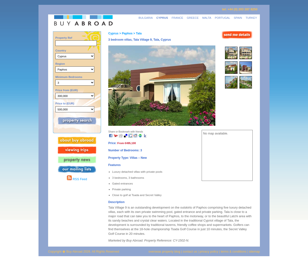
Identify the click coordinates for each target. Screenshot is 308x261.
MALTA (206, 17)
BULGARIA (146, 17)
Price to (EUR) (64, 103)
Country (60, 50)
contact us (190, 251)
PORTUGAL (222, 17)
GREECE (193, 17)
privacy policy (208, 251)
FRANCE (177, 17)
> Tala (137, 33)
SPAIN (238, 17)
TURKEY (251, 17)
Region (60, 63)
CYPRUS (162, 17)
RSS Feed (77, 179)
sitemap (254, 251)
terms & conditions (234, 251)
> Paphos (125, 33)
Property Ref (63, 37)
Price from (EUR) (66, 90)
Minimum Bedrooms (68, 76)
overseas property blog (164, 251)
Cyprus (113, 33)
